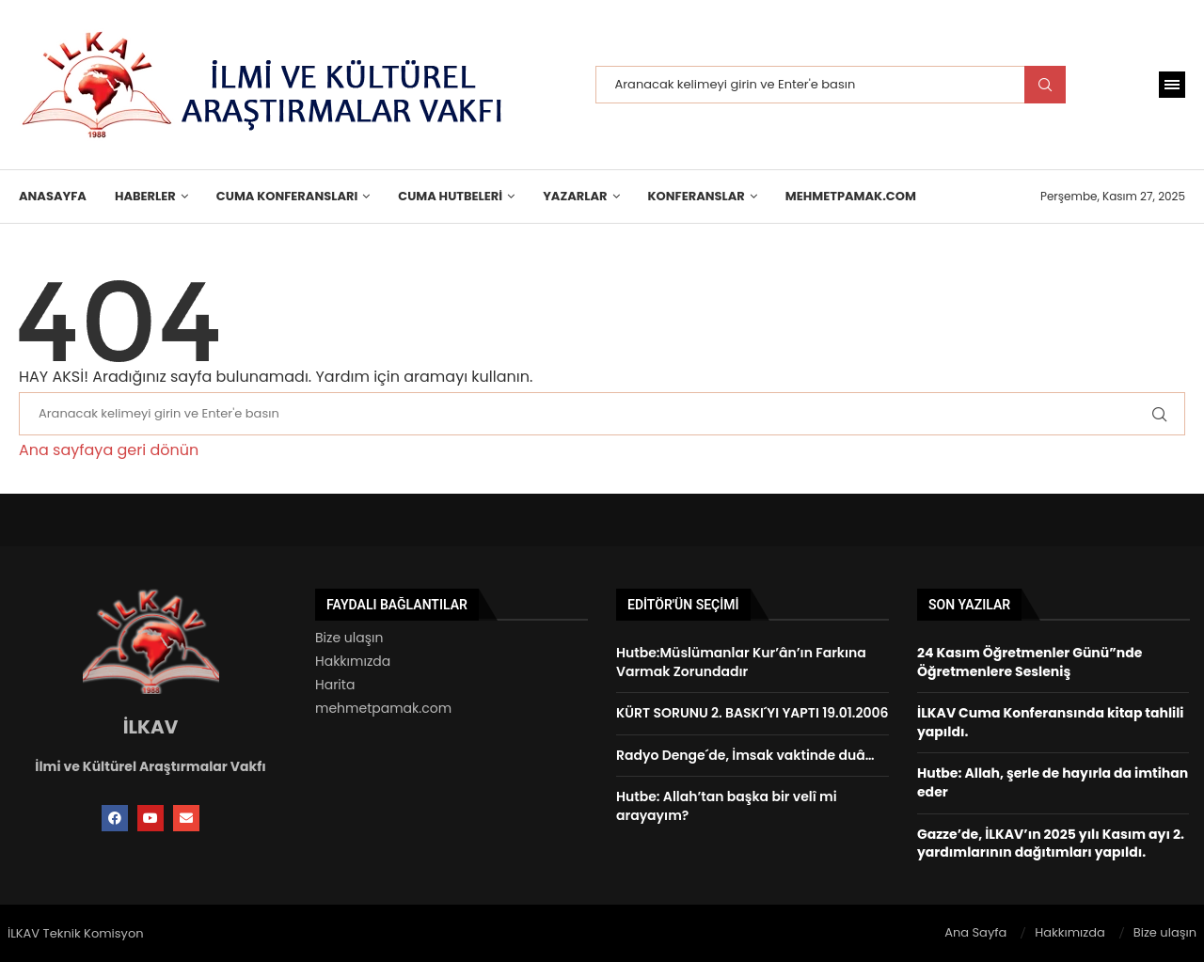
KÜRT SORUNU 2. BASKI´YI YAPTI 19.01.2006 (752, 712)
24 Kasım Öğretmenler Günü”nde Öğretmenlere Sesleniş (1029, 662)
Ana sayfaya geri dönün (108, 450)
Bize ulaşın (349, 637)
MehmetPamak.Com (850, 196)
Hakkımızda (352, 661)
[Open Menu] (1172, 84)
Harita (335, 684)
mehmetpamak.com (383, 708)
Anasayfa (53, 196)
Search (1045, 84)
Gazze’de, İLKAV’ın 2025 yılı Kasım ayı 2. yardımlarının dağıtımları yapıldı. (1050, 843)
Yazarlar (575, 196)
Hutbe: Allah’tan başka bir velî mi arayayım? (726, 806)
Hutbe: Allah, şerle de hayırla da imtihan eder (1052, 782)
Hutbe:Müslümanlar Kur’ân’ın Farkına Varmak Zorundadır (741, 662)
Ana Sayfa (975, 932)
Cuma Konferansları (286, 196)
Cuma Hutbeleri (450, 196)
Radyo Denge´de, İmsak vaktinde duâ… (745, 755)
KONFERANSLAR (696, 196)
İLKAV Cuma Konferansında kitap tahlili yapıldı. (1050, 722)
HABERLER (145, 196)
